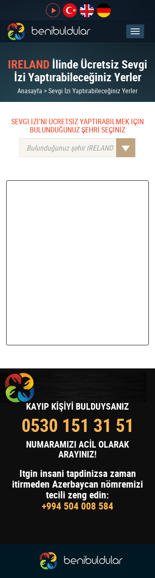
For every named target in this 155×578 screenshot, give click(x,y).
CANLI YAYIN (53, 10)
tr (70, 10)
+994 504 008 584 (77, 505)
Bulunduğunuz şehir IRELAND (80, 147)
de (104, 10)
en (87, 10)
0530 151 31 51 (77, 425)
